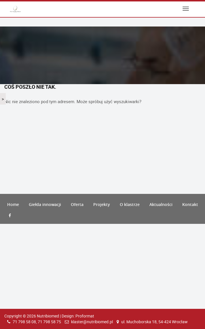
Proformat (84, 316)
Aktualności (160, 204)
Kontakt (190, 204)
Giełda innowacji (45, 204)
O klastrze (130, 204)
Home (13, 204)
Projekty (101, 204)
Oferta (77, 204)
